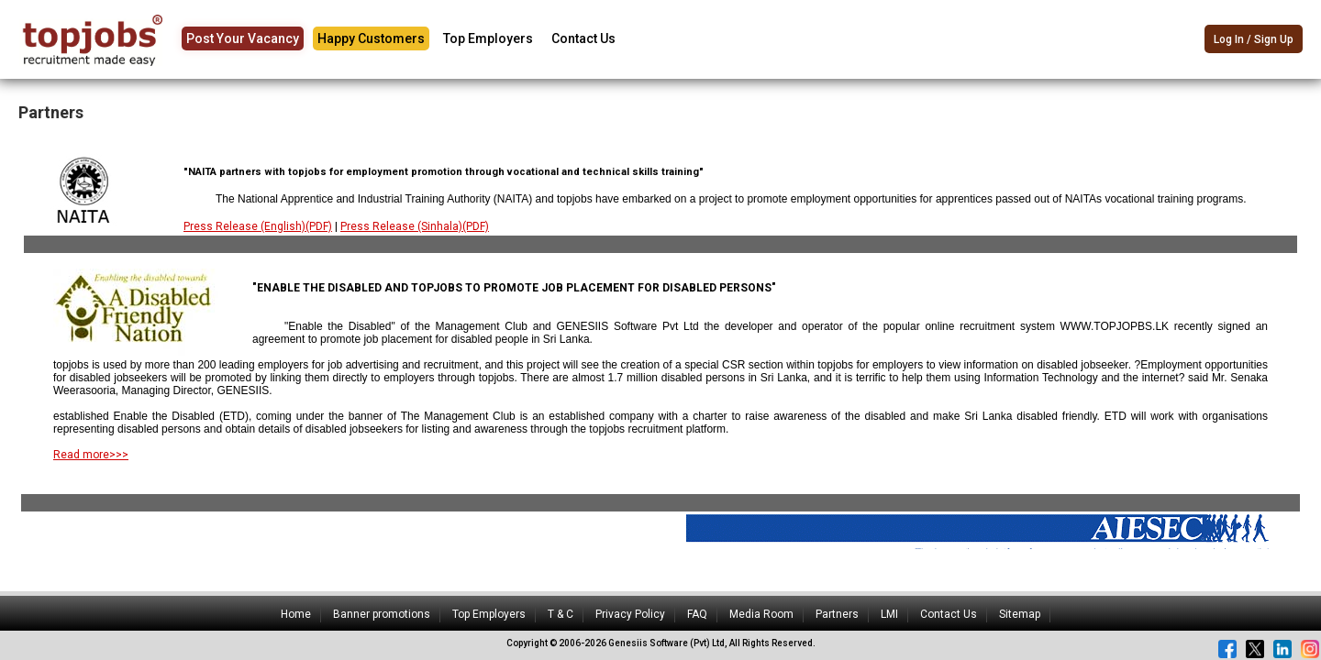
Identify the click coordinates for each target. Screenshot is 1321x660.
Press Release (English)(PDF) (257, 226)
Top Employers (488, 38)
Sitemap (1019, 614)
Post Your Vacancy (242, 38)
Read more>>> (90, 454)
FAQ (697, 614)
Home (296, 614)
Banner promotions (381, 614)
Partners (837, 614)
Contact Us (583, 38)
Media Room (761, 614)
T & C (560, 614)
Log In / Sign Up (1253, 40)
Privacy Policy (630, 614)
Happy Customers (371, 38)
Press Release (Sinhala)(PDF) (414, 226)
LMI (889, 614)
